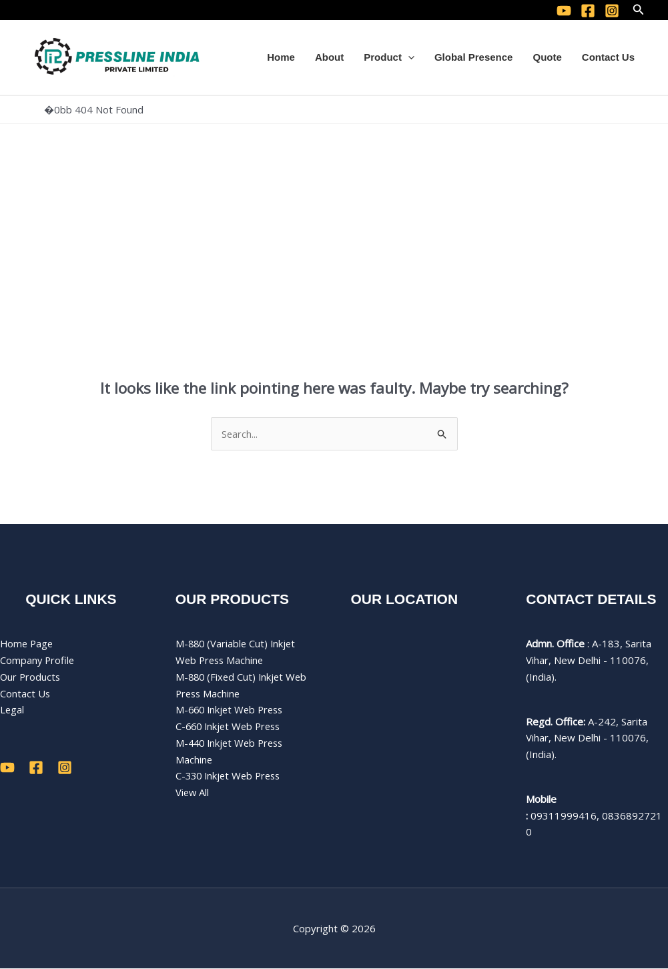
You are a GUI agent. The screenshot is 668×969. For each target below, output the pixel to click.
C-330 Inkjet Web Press (231, 776)
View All (193, 792)
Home (281, 57)
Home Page (27, 644)
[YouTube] (564, 10)
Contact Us (608, 57)
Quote (547, 57)
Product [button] (389, 57)
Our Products (31, 676)
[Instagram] (612, 10)
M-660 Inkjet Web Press (232, 710)
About (329, 57)
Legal (12, 710)
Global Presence (473, 57)
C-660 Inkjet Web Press (231, 726)
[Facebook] (588, 10)
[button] (639, 10)
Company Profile (38, 660)
